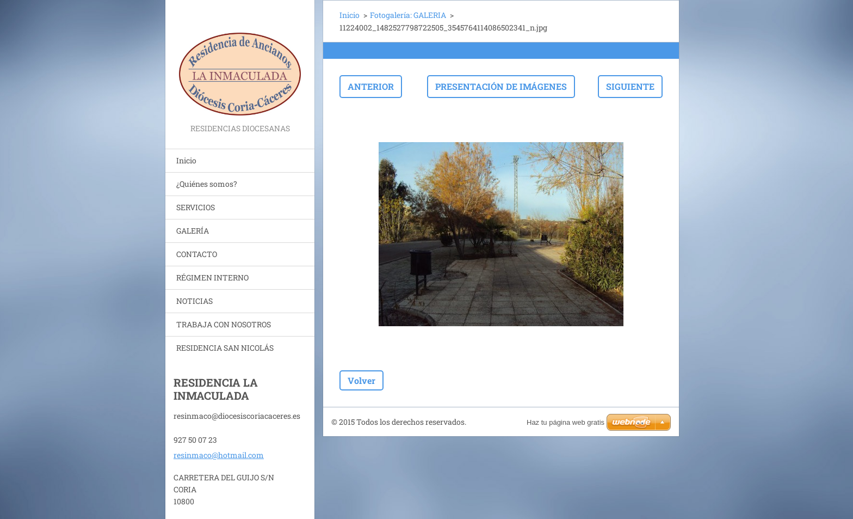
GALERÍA (192, 230)
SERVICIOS (195, 207)
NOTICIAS (194, 301)
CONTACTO (196, 254)
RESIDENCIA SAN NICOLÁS (225, 348)
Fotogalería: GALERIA (408, 15)
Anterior (371, 86)
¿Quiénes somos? (206, 184)
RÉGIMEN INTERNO (212, 277)
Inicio (186, 160)
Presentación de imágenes (501, 86)
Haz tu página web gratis (565, 422)
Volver (361, 380)
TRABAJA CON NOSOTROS (223, 324)
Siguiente (630, 86)
